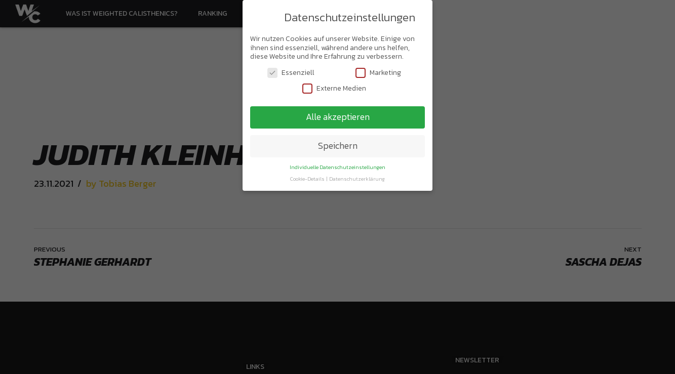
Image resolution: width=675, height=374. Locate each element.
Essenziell (290, 71)
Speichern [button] (338, 144)
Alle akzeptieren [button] (338, 115)
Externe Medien (334, 87)
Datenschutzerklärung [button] (357, 177)
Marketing (378, 71)
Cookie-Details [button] (308, 177)
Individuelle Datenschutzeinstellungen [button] (337, 165)
